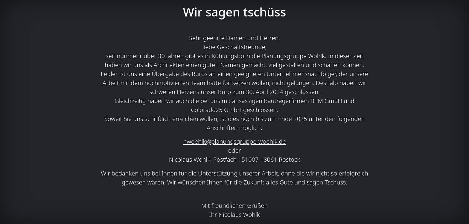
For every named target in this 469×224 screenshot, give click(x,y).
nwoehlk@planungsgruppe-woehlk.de (234, 141)
